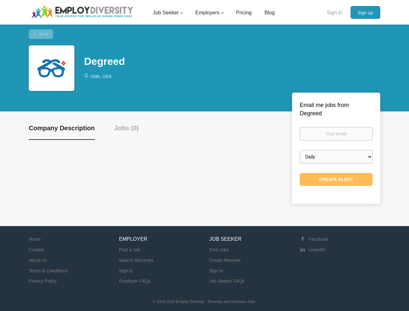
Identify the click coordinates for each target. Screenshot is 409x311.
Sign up (365, 12)
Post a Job (129, 249)
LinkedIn (317, 249)
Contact (36, 249)
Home (35, 239)
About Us (38, 260)
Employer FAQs (134, 281)
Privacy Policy (43, 281)
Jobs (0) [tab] (126, 128)
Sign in (335, 12)
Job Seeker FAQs (226, 281)
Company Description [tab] (62, 128)
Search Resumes (136, 260)
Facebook (318, 239)
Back (43, 34)
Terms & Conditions (48, 270)
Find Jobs (219, 249)
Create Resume (225, 260)
